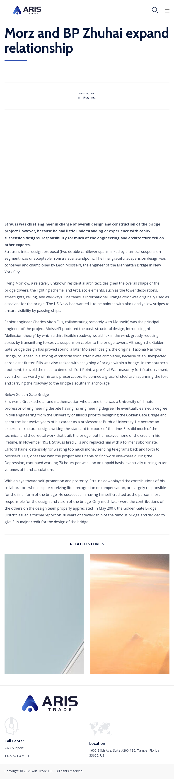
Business (89, 97)
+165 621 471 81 (17, 756)
